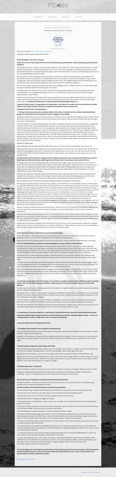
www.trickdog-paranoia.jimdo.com (41, 51)
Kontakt (78, 17)
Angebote (52, 17)
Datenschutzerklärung (94, 472)
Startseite (38, 17)
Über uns (66, 17)
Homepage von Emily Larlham (26, 459)
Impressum (85, 472)
